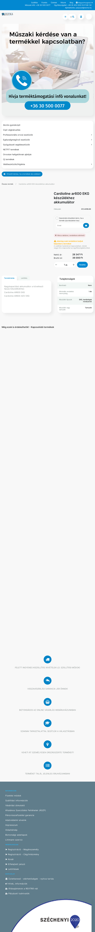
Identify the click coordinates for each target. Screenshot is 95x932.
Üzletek (54, 2)
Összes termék (7, 184)
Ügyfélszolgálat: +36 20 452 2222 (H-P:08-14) (73, 5)
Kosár (9, 859)
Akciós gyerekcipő (11, 125)
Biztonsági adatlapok (16, 835)
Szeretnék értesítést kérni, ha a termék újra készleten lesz (71, 219)
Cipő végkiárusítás (11, 130)
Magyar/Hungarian (84, 3)
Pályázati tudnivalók (17, 893)
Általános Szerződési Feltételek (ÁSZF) (25, 810)
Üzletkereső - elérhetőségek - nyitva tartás (29, 879)
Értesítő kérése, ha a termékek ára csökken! (22, 174)
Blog (71, 2)
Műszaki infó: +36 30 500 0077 (37, 5)
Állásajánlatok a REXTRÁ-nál (21, 888)
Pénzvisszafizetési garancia (19, 815)
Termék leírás (9, 278)
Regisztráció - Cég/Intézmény (22, 854)
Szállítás (34, 2)
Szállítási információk (16, 800)
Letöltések (12, 869)
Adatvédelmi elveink (15, 820)
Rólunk (63, 2)
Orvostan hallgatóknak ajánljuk (17, 154)
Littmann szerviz (14, 840)
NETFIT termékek (11, 149)
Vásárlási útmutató (15, 805)
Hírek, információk (16, 884)
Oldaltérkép (11, 830)
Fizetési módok (13, 795)
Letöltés (24, 278)
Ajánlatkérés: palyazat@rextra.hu (78, 8)
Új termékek (8, 159)
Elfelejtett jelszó (15, 864)
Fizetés (44, 2)
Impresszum (11, 825)
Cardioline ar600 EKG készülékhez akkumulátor (37, 184)
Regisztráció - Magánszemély (22, 849)
